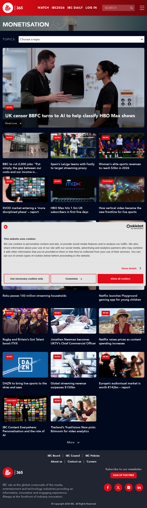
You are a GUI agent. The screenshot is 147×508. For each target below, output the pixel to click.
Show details (129, 268)
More (71, 442)
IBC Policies (92, 456)
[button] (141, 8)
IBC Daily (75, 7)
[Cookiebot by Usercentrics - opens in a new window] (129, 226)
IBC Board (54, 456)
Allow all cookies (120, 278)
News (9, 107)
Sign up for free (123, 475)
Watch (43, 7)
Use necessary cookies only (26, 278)
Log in (91, 7)
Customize (73, 278)
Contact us (74, 461)
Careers (91, 461)
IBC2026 (58, 7)
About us (56, 461)
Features (107, 181)
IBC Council (73, 456)
